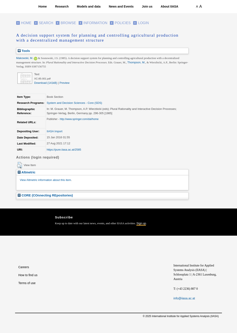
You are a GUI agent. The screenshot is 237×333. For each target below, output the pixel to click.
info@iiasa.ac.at (184, 298)
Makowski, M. (24, 58)
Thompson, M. (136, 62)
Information (95, 23)
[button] (19, 165)
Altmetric (26, 172)
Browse (68, 23)
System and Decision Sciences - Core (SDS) (74, 102)
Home (42, 6)
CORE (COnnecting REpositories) (45, 195)
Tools (24, 51)
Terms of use (27, 283)
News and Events (121, 6)
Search (46, 23)
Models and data (89, 6)
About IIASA (169, 6)
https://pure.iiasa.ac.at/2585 (64, 149)
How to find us (27, 275)
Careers (23, 267)
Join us (147, 6)
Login (143, 23)
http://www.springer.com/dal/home (79, 119)
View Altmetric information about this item (45, 180)
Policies (123, 23)
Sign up (141, 223)
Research (62, 6)
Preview (64, 82)
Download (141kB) (45, 82)
